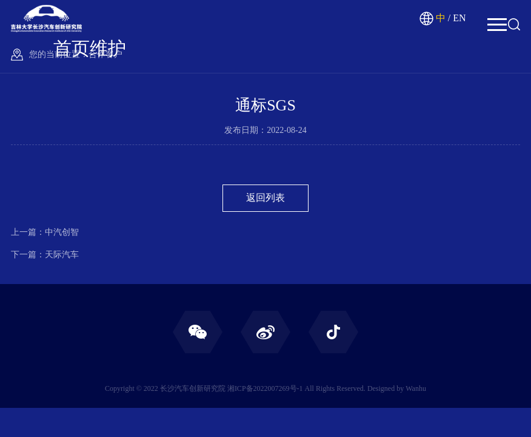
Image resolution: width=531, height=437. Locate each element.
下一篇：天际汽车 (45, 254)
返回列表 (265, 197)
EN (459, 18)
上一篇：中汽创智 (45, 232)
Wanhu (416, 388)
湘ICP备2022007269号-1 (265, 388)
